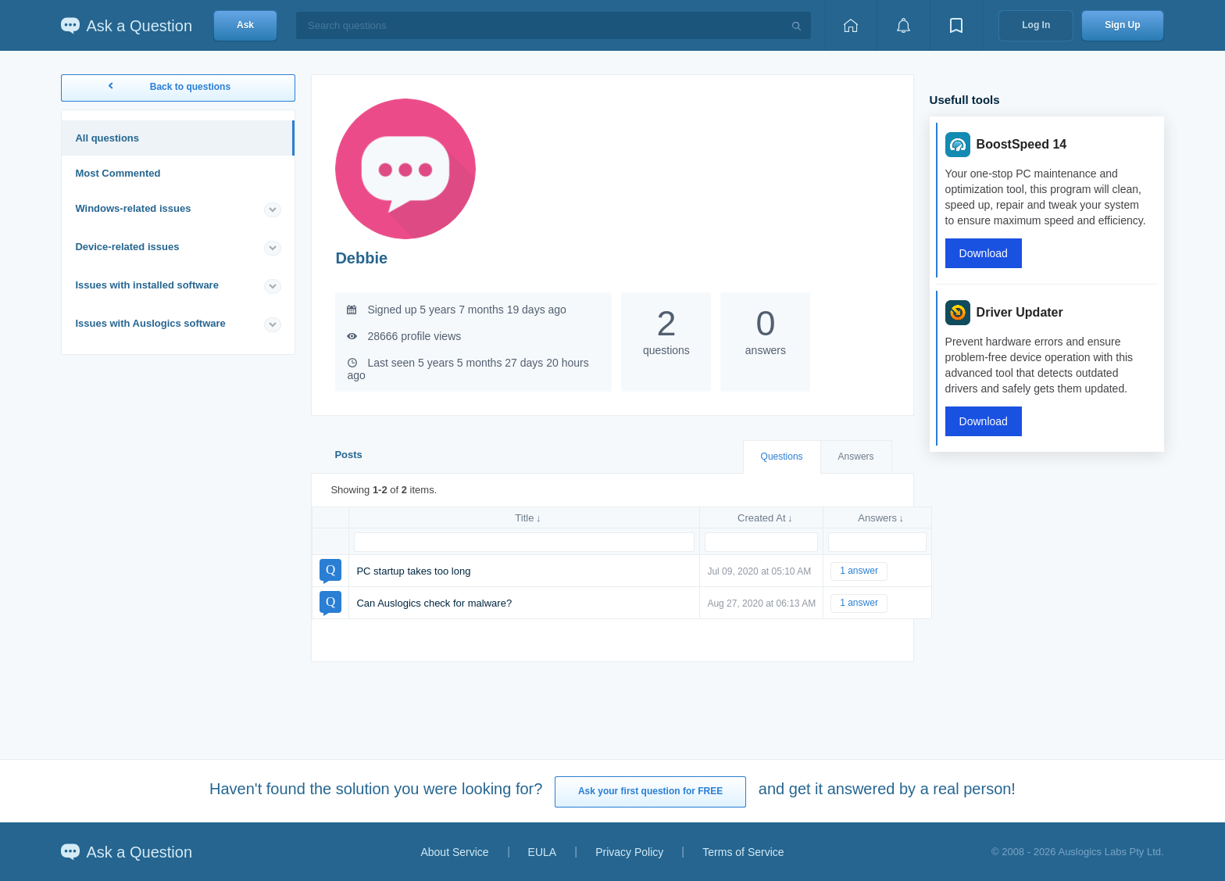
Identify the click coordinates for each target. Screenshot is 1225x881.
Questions (782, 456)
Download (983, 253)
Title (524, 518)
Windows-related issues (133, 208)
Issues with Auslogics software (150, 323)
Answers (856, 456)
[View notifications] (903, 25)
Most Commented (117, 173)
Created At (761, 518)
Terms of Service (743, 852)
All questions (107, 138)
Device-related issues (127, 246)
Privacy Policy (629, 852)
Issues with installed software (147, 285)
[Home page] (851, 25)
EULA (542, 852)
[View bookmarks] (956, 25)
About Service (454, 852)
